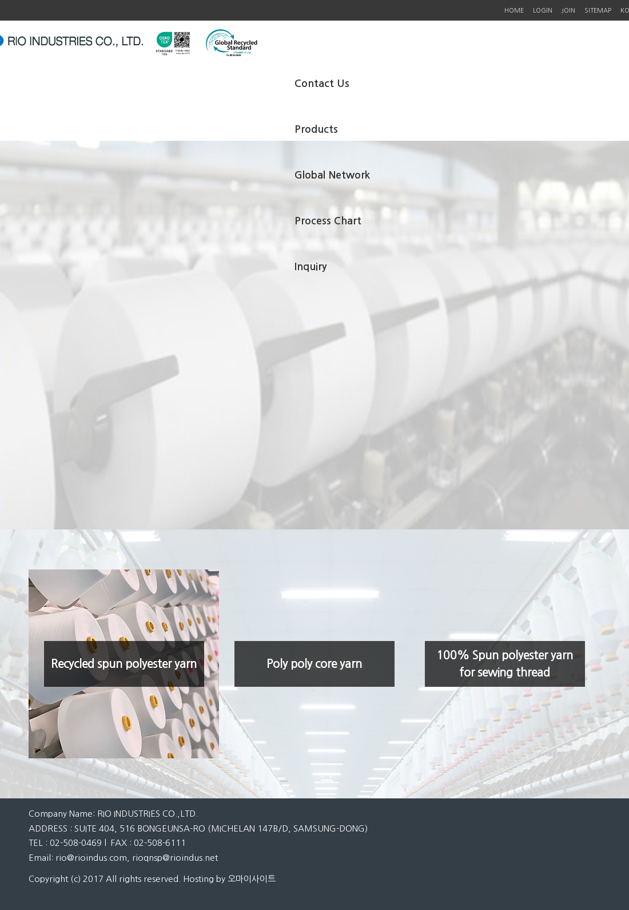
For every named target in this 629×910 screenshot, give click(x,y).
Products (316, 129)
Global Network (332, 175)
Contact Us (321, 83)
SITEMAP (597, 10)
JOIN (568, 10)
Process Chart (327, 221)
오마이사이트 (252, 879)
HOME (514, 10)
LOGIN (542, 10)
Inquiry (310, 267)
